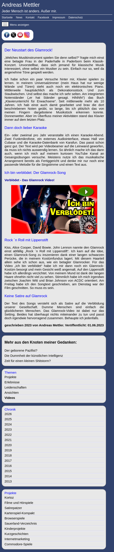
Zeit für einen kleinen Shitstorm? (28, 361)
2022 (8, 434)
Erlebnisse (12, 382)
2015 (8, 471)
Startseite (7, 17)
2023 (8, 429)
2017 (8, 460)
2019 (8, 450)
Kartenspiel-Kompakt (19, 513)
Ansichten (12, 392)
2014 (8, 476)
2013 (8, 481)
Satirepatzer (13, 508)
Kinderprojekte (15, 528)
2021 (8, 440)
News (19, 17)
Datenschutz (75, 17)
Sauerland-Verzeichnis (21, 523)
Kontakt (30, 17)
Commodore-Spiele (18, 544)
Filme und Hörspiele (19, 502)
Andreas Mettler (21, 5)
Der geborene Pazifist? (21, 350)
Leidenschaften (15, 387)
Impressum (58, 17)
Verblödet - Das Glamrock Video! (29, 180)
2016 (8, 466)
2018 (8, 455)
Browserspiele (15, 518)
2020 (8, 445)
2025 (8, 419)
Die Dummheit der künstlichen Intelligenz (34, 355)
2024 (8, 424)
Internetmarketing (17, 539)
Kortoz (9, 497)
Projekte (10, 377)
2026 (8, 414)
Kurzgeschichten (16, 534)
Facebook (43, 17)
